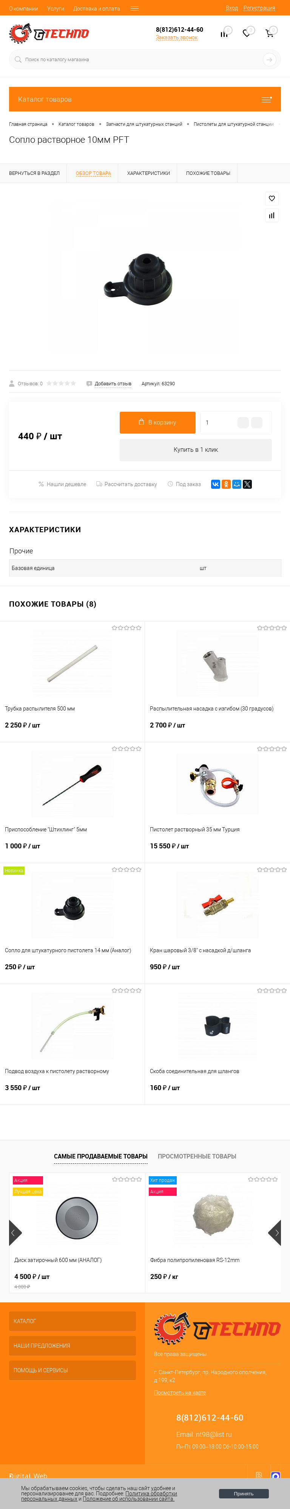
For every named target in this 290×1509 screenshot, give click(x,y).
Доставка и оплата (96, 9)
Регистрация (259, 8)
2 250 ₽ (72, 730)
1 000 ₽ (72, 851)
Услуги (55, 9)
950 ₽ (217, 972)
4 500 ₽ (77, 1281)
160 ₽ (217, 1092)
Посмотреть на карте (180, 1393)
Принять (244, 1494)
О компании (23, 9)
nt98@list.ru (214, 1435)
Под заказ (184, 484)
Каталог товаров (145, 99)
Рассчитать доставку (126, 485)
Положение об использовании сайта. (128, 1499)
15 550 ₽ (217, 851)
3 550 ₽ (72, 1092)
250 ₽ (72, 972)
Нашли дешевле (62, 484)
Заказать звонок (176, 37)
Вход (232, 8)
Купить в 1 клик (196, 450)
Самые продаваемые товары (101, 1156)
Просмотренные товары (197, 1156)
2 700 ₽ (217, 730)
